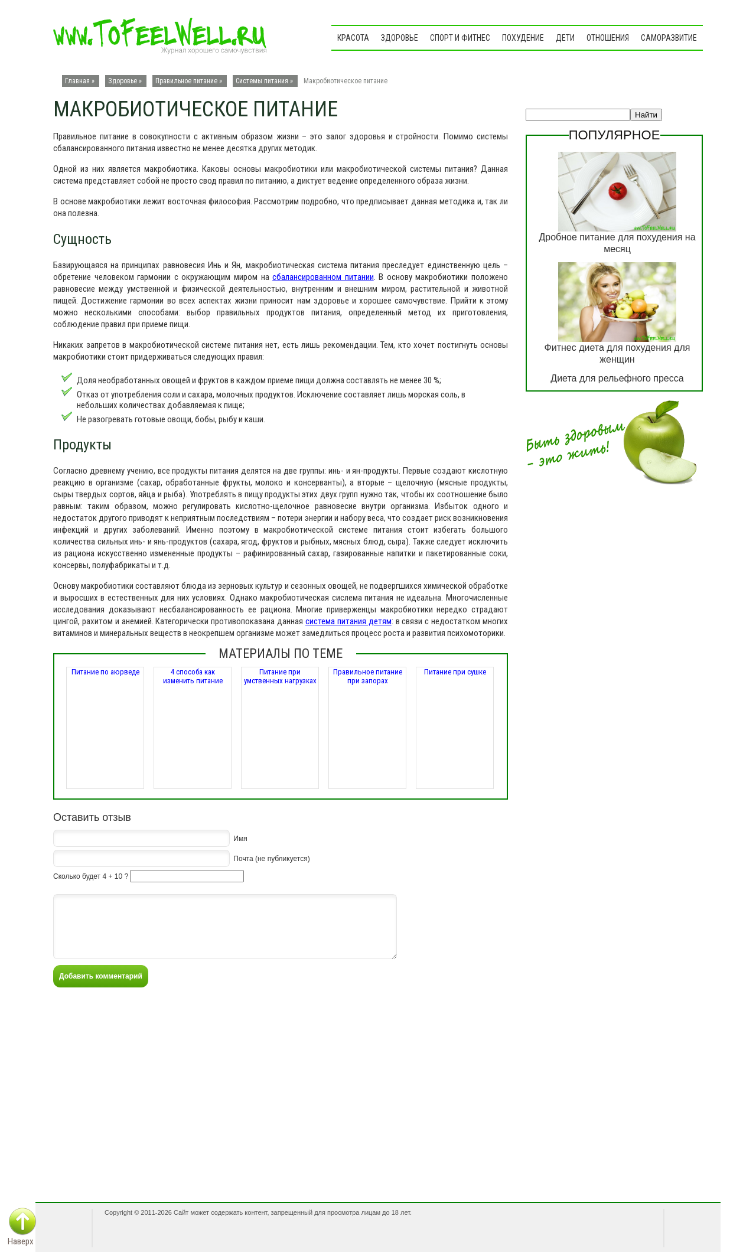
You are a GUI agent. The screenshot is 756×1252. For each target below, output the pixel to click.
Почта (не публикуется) (271, 858)
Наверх (21, 1241)
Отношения (607, 38)
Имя (240, 838)
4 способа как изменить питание (193, 676)
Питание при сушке (455, 671)
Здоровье (399, 38)
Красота (353, 38)
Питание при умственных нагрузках (280, 676)
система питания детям (348, 621)
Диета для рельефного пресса (616, 378)
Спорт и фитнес (460, 38)
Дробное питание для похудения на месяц (617, 243)
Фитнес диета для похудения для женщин (617, 353)
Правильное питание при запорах (367, 676)
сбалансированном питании (323, 277)
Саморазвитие (669, 38)
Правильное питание (186, 81)
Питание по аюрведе (105, 671)
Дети (565, 38)
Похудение (523, 38)
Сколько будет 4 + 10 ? (90, 876)
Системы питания (262, 81)
